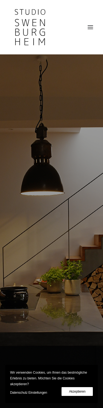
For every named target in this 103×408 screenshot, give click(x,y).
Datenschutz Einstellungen (28, 393)
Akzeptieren (77, 391)
